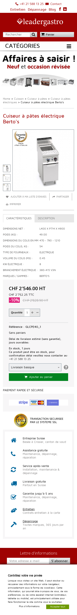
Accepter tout (57, 606)
